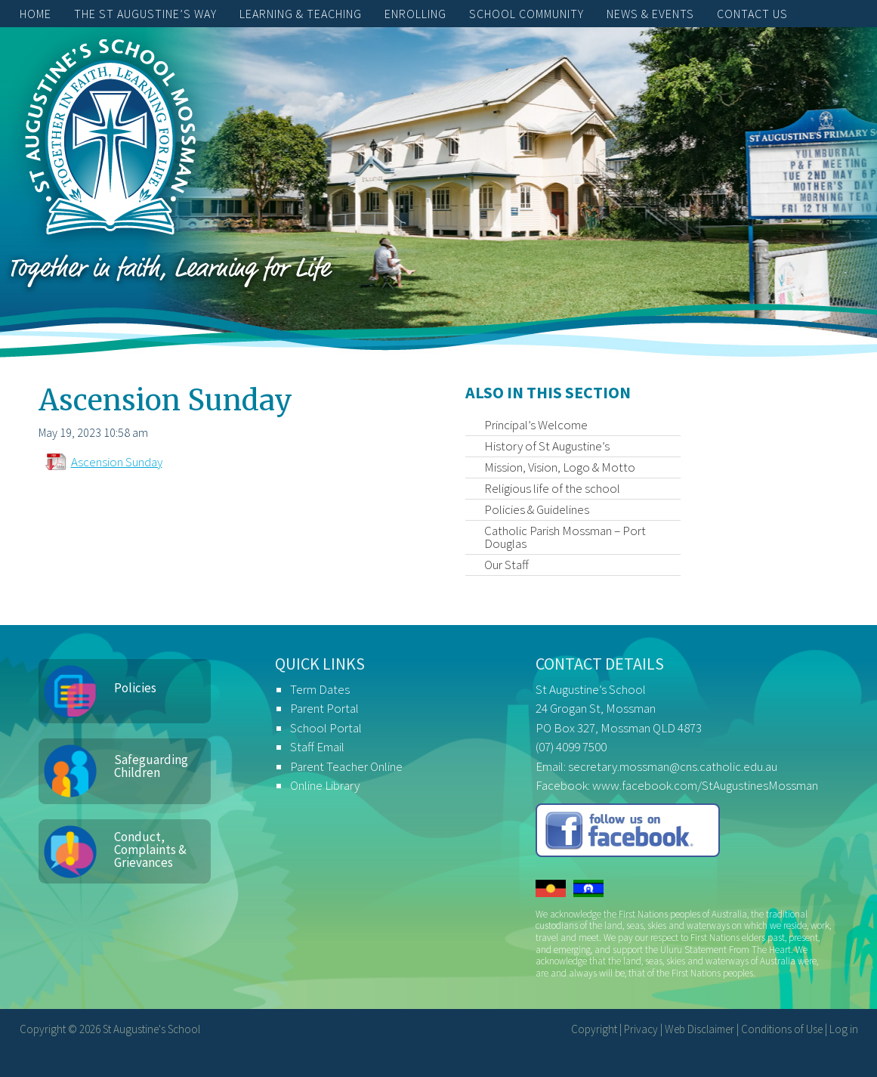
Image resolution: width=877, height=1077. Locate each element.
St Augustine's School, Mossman (110, 140)
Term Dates (320, 689)
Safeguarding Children (151, 766)
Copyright (594, 1029)
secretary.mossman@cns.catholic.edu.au (672, 766)
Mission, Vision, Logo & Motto (559, 467)
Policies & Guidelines (536, 509)
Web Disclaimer (699, 1029)
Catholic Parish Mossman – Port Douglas (565, 537)
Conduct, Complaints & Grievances (150, 849)
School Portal (326, 728)
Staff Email (317, 746)
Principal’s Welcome (536, 424)
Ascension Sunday (116, 461)
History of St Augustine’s (547, 446)
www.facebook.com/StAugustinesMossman (705, 785)
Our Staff (506, 564)
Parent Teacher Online (346, 766)
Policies (135, 687)
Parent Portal (324, 708)
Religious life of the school (552, 488)
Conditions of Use (782, 1029)
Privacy (641, 1029)
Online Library (325, 785)
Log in (843, 1029)
